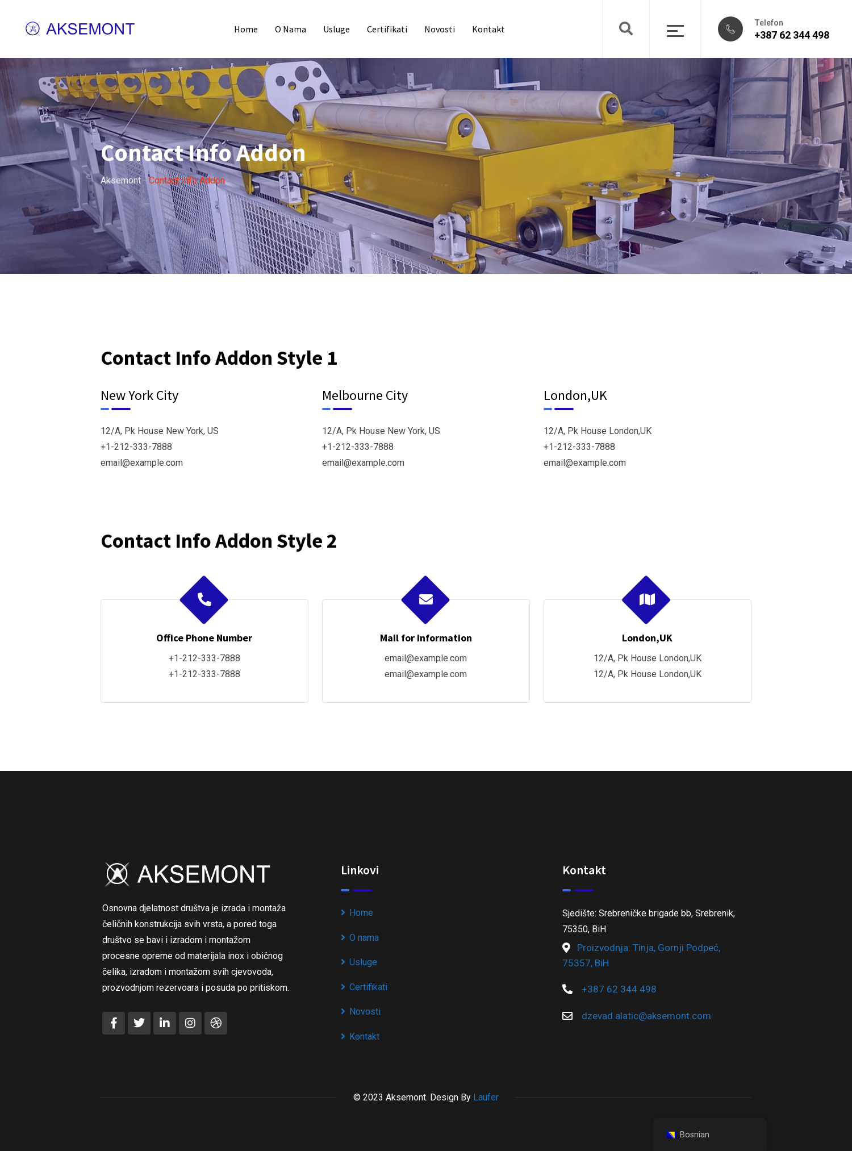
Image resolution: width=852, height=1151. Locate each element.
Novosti (439, 29)
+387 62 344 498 (791, 35)
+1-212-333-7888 (136, 446)
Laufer (486, 1097)
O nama (290, 29)
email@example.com (142, 462)
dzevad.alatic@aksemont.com (646, 1015)
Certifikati (387, 29)
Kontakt (488, 29)
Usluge (336, 29)
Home (246, 29)
